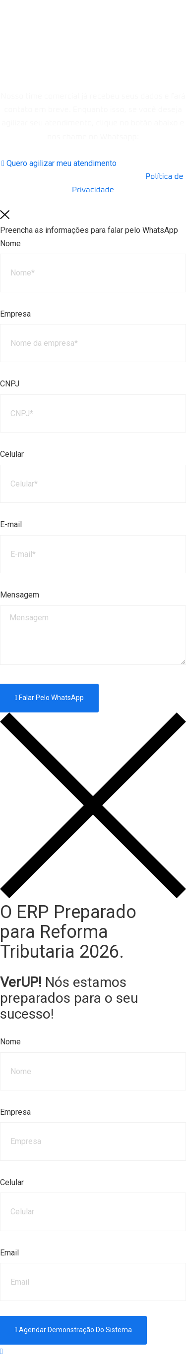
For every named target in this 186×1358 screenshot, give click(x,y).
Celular (12, 454)
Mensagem (19, 594)
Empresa (15, 314)
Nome (10, 243)
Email (9, 1252)
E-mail (11, 524)
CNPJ (9, 383)
